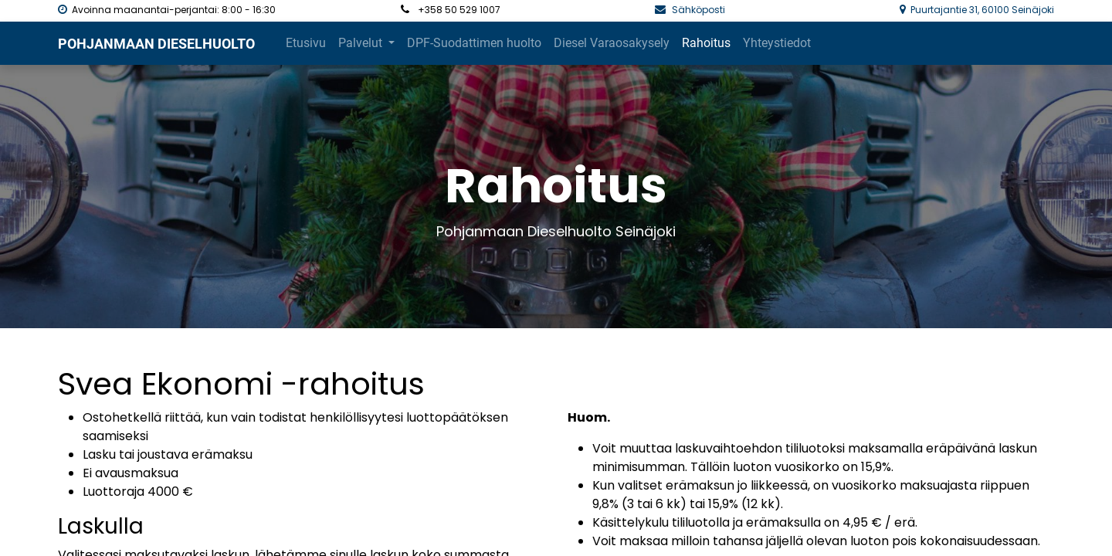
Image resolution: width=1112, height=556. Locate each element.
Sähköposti (699, 9)
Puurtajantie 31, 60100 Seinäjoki (982, 9)
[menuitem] (306, 43)
